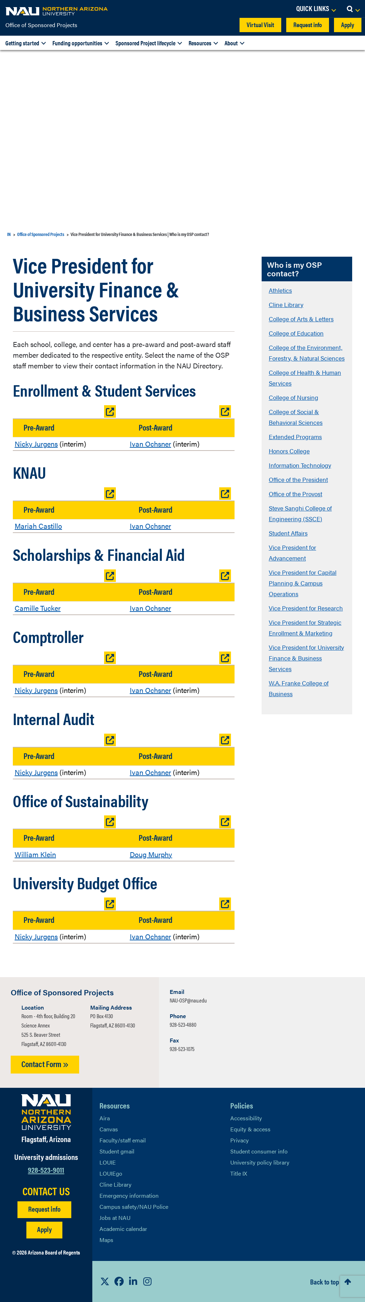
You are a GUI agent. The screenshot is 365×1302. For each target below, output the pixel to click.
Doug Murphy (151, 854)
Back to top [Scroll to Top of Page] (324, 1281)
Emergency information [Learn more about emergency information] (129, 1195)
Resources (200, 43)
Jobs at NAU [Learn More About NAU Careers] (114, 1217)
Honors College (289, 451)
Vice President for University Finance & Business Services (306, 658)
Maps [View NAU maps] (106, 1239)
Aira (104, 1118)
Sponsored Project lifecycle (145, 43)
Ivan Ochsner (150, 443)
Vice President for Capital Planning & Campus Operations (302, 583)
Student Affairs (288, 533)
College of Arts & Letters (301, 319)
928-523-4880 (183, 1024)
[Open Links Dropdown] (316, 9)
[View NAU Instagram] (147, 1281)
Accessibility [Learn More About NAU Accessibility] (246, 1118)
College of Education (296, 333)
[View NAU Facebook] (119, 1281)
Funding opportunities (77, 43)
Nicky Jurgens (36, 443)
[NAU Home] (57, 10)
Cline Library (286, 304)
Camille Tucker (38, 608)
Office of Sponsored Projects (41, 25)
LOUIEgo (110, 1173)
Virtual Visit (260, 24)
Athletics (280, 290)
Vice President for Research (306, 608)
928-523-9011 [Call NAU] (46, 1169)
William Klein (35, 854)
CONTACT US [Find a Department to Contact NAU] (46, 1190)
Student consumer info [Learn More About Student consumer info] (259, 1151)
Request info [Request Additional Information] (44, 1208)
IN (9, 234)
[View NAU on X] (105, 1281)
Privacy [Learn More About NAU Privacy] (239, 1140)
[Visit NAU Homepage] (46, 1112)
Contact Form (44, 1064)
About (231, 43)
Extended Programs (295, 436)
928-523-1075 (182, 1049)
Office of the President (298, 479)
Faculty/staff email (122, 1140)
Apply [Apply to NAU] (44, 1229)
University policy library (259, 1162)
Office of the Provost (295, 493)
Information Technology (300, 465)
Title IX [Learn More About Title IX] (238, 1173)
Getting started (22, 43)
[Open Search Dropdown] (353, 9)
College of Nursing (293, 397)
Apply (347, 24)
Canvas (108, 1129)
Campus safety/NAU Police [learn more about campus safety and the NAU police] (133, 1206)
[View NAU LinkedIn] (133, 1281)
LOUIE (107, 1162)
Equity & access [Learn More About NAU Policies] (250, 1129)
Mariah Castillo (38, 526)
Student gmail (116, 1151)
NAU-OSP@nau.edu (188, 1000)
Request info (307, 24)
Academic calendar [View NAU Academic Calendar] (123, 1228)
